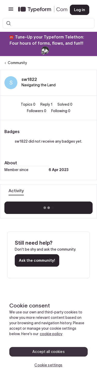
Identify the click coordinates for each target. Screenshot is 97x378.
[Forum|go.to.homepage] (40, 10)
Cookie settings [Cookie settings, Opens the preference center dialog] (48, 365)
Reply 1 (46, 104)
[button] (11, 11)
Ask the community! (37, 260)
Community (17, 63)
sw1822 (29, 79)
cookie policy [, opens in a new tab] (51, 334)
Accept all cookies (48, 352)
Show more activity (48, 206)
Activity (16, 190)
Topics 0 (28, 104)
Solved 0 (64, 104)
